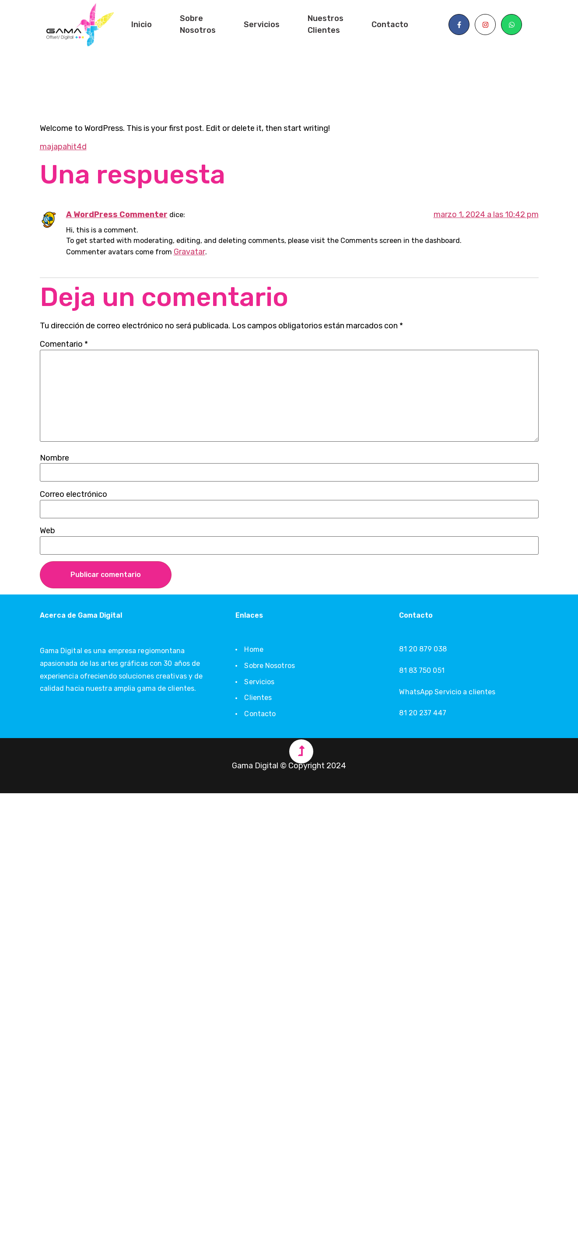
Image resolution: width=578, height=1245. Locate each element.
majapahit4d (63, 146)
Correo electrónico (73, 494)
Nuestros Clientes (325, 24)
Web (47, 531)
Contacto (389, 24)
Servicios (262, 24)
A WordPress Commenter (117, 214)
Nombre (54, 458)
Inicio (141, 24)
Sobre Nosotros (198, 24)
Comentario (64, 344)
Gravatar (189, 252)
